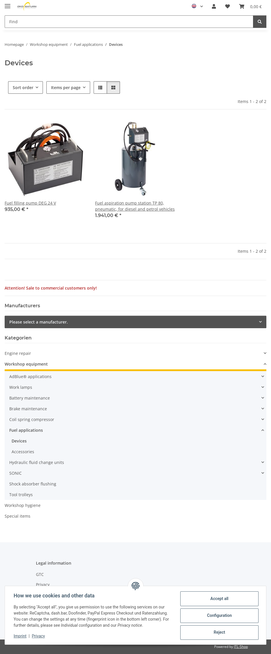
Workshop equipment (26, 364)
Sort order (23, 87)
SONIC (15, 473)
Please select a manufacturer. (38, 322)
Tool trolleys (21, 494)
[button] (214, 6)
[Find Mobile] (129, 21)
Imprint (20, 636)
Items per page (66, 87)
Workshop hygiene (23, 505)
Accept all (219, 598)
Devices (19, 441)
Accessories (23, 451)
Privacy (39, 636)
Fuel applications (26, 430)
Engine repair (18, 353)
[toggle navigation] (7, 3)
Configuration (218, 615)
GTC (40, 574)
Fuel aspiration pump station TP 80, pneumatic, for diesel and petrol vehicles (135, 206)
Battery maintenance (29, 398)
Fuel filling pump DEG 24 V (30, 203)
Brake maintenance (28, 408)
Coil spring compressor (31, 419)
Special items (17, 516)
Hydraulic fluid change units (36, 462)
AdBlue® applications (30, 376)
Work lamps (20, 387)
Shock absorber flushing (32, 484)
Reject (219, 632)
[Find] (259, 21)
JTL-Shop (241, 646)
